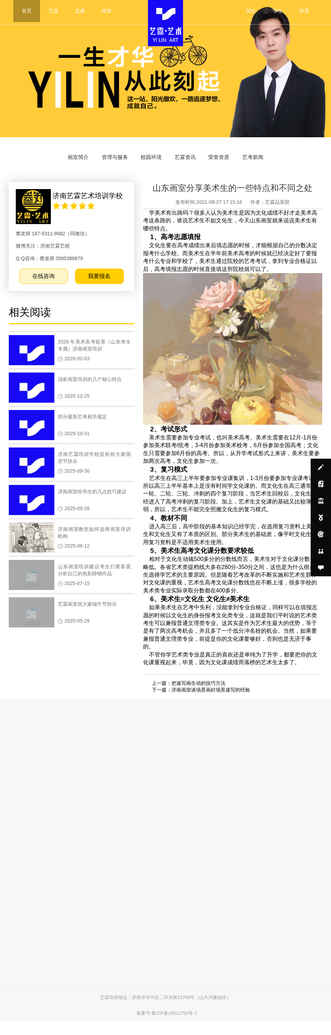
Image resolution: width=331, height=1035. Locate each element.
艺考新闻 (270, 161)
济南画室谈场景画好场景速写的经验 (211, 697)
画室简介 (60, 161)
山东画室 (267, 233)
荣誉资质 (230, 161)
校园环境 (148, 161)
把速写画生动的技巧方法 (199, 690)
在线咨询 (47, 288)
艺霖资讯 (189, 161)
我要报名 (101, 288)
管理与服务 (104, 161)
